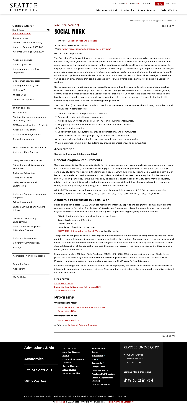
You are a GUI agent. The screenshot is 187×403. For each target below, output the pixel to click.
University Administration (26, 243)
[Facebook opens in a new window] (152, 380)
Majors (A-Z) (19, 90)
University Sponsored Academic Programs (29, 196)
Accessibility (110, 396)
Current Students (70, 366)
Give (174, 3)
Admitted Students (71, 352)
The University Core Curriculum (29, 147)
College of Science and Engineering (25, 184)
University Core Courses (25, 152)
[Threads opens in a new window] (129, 380)
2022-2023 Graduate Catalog (27, 42)
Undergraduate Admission (27, 81)
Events (122, 3)
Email (94, 359)
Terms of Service (96, 396)
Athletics (134, 3)
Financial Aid (20, 112)
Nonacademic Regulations (27, 134)
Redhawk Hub (98, 348)
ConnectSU (97, 363)
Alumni (65, 355)
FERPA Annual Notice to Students (30, 125)
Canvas (95, 352)
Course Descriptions (23, 99)
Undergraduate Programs (26, 85)
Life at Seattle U (148, 10)
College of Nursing (22, 178)
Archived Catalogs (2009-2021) (28, 47)
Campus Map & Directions (137, 372)
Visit (167, 3)
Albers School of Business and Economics (29, 167)
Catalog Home (20, 38)
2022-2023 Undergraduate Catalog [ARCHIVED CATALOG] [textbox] (152, 21)
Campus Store (98, 367)
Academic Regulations (24, 130)
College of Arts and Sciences (28, 160)
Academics (127, 10)
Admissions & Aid (106, 10)
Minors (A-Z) (19, 95)
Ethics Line (121, 396)
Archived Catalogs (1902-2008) (28, 52)
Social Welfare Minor (65, 290)
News (114, 3)
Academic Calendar (23, 60)
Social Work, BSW (63, 283)
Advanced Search (21, 33)
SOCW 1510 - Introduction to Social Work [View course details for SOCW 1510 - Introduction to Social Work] (79, 231)
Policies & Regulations (64, 396)
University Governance (25, 238)
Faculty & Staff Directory (103, 374)
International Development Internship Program (27, 228)
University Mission (22, 64)
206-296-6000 (134, 362)
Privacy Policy (81, 396)
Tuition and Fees (21, 108)
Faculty (17, 247)
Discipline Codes (21, 264)
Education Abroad (22, 202)
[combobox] (153, 20)
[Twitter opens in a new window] (134, 380)
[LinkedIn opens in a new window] (143, 380)
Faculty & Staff (69, 369)
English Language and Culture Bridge (29, 208)
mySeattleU (97, 355)
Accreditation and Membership (29, 256)
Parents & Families (71, 373)
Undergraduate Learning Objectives (26, 71)
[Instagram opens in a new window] (148, 380)
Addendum (19, 269)
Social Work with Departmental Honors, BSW (77, 287)
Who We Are (169, 10)
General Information (23, 139)
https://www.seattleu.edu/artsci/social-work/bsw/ (85, 49)
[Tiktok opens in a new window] (125, 380)
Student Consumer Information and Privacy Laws (29, 119)
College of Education (24, 173)
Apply (159, 4)
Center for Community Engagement (24, 220)
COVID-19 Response (101, 384)
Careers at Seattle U (101, 370)
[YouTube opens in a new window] (139, 380)
